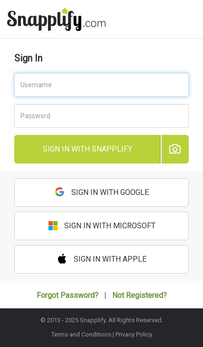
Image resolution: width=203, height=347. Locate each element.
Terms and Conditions (81, 334)
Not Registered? (139, 295)
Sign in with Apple (101, 259)
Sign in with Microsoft (101, 225)
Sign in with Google (102, 192)
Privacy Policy (134, 334)
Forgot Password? (67, 295)
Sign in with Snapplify (87, 148)
